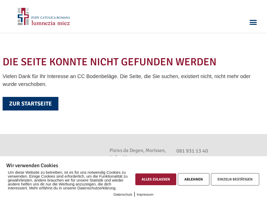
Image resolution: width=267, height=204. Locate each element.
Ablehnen (193, 179)
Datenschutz (123, 194)
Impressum (145, 194)
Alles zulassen (156, 179)
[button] (253, 22)
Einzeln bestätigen (235, 179)
